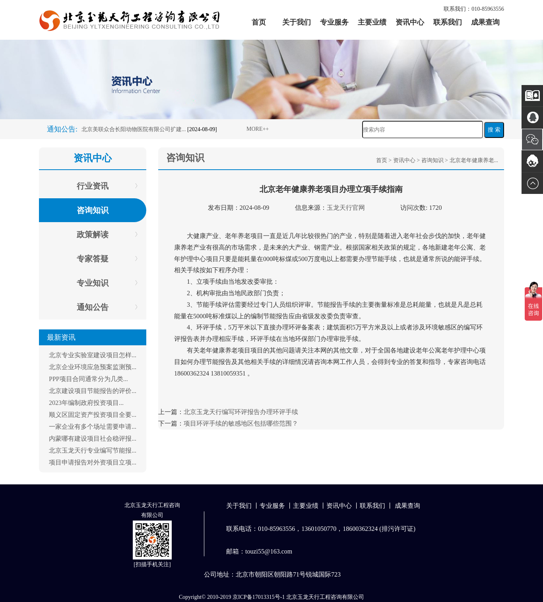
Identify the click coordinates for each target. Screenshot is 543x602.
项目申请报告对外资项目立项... (92, 462)
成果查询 (485, 22)
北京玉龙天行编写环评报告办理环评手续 (241, 411)
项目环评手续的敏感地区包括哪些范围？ (241, 423)
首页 (259, 22)
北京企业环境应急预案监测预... (92, 367)
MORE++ (257, 129)
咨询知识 (432, 160)
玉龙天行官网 (346, 207)
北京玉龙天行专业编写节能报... (92, 450)
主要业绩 (372, 22)
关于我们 (296, 22)
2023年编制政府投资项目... (86, 402)
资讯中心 (410, 22)
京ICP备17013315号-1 (259, 597)
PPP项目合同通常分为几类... (88, 379)
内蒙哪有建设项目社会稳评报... (92, 438)
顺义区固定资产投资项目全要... (92, 414)
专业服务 (334, 22)
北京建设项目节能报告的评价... (92, 390)
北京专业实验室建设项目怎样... (92, 355)
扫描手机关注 (152, 564)
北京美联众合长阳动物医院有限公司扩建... (133, 129)
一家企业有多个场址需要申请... (92, 426)
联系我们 (447, 22)
